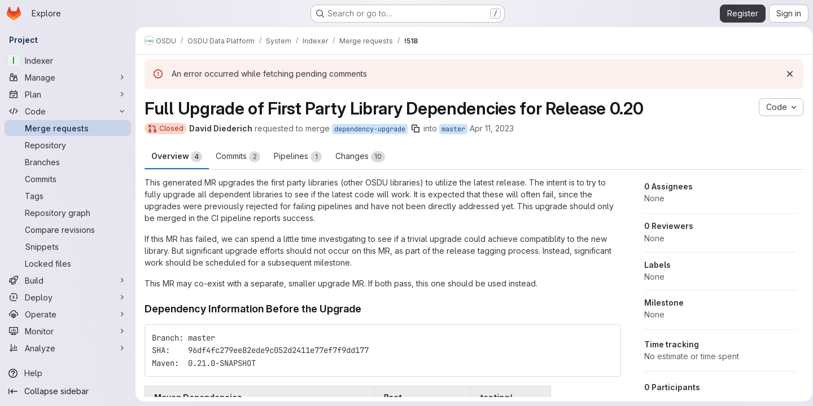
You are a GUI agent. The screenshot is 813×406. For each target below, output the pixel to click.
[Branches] (68, 162)
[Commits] (68, 179)
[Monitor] (68, 331)
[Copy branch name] (415, 128)
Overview (176, 156)
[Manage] (68, 77)
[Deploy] (68, 297)
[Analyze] (68, 348)
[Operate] (68, 314)
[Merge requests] (68, 128)
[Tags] (68, 196)
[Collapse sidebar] (68, 391)
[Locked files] (68, 263)
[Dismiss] (786, 74)
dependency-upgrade (369, 129)
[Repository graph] (68, 212)
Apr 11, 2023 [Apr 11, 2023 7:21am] (492, 128)
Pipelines (298, 156)
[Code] (68, 111)
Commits (238, 156)
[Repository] (68, 145)
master (453, 129)
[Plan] (68, 94)
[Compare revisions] (68, 229)
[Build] (68, 280)
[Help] (68, 373)
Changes (360, 156)
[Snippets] (68, 246)
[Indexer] (68, 60)
